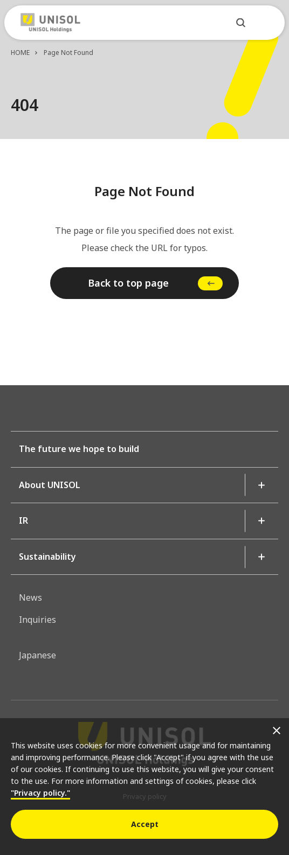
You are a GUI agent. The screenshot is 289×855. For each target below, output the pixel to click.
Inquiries (37, 619)
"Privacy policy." (40, 793)
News (30, 597)
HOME (20, 52)
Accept (145, 824)
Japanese (37, 655)
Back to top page (128, 282)
